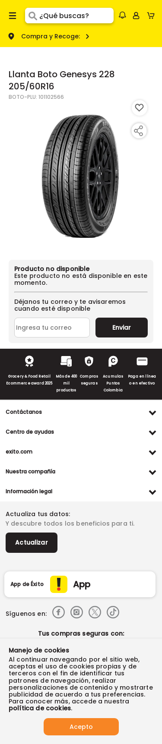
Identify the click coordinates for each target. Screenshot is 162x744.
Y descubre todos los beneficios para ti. (70, 523)
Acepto (81, 726)
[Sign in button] (136, 15)
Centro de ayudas (30, 431)
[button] (122, 15)
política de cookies (40, 708)
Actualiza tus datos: (38, 514)
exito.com (19, 451)
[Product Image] (80, 175)
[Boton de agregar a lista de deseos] (139, 108)
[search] (76, 15)
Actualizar (31, 542)
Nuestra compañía (30, 471)
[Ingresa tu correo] (52, 327)
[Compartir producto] (138, 131)
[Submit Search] (32, 15)
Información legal (29, 491)
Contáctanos (24, 412)
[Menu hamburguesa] (12, 15)
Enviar (121, 327)
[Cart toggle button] (152, 15)
